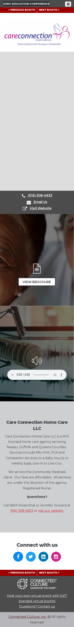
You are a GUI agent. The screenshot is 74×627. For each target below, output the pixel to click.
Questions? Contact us (37, 606)
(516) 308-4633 (37, 196)
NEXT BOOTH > (49, 9)
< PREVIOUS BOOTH (21, 9)
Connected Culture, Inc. (27, 617)
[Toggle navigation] (69, 4)
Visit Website (37, 208)
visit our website (50, 511)
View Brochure (37, 282)
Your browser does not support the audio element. (37, 375)
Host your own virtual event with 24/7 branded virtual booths (37, 598)
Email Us (37, 202)
